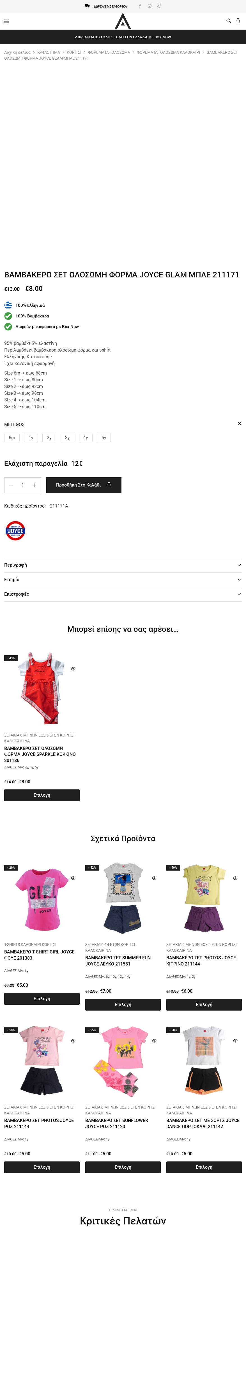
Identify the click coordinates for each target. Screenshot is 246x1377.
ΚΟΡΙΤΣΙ (74, 52)
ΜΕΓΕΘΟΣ (14, 424)
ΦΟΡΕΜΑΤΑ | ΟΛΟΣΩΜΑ (109, 52)
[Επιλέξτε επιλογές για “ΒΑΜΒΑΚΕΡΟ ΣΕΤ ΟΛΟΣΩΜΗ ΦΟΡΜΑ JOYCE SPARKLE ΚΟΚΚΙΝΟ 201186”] (42, 795)
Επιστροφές (123, 594)
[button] (12, 438)
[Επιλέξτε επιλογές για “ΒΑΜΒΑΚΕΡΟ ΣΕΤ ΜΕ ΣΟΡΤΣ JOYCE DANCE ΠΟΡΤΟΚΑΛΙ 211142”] (204, 1167)
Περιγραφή (123, 565)
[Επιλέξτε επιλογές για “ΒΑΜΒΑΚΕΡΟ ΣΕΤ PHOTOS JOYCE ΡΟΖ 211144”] (42, 1167)
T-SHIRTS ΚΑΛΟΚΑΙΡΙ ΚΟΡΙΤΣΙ (30, 944)
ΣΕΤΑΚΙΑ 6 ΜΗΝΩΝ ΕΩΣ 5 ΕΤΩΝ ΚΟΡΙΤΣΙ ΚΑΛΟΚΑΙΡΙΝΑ (39, 738)
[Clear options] (239, 424)
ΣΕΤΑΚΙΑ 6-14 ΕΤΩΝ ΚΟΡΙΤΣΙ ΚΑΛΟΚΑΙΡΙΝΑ (110, 947)
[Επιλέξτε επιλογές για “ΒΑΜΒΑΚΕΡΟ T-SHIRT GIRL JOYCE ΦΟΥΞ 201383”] (42, 999)
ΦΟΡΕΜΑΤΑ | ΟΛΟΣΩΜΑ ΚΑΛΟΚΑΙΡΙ (168, 52)
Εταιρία (123, 579)
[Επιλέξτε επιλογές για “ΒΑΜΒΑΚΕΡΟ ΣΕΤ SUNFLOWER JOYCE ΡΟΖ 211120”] (123, 1167)
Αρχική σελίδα (17, 52)
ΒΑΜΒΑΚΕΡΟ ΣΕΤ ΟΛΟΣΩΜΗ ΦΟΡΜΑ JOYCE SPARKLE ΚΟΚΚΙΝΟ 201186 (40, 754)
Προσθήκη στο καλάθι (85, 485)
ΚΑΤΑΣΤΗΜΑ (48, 52)
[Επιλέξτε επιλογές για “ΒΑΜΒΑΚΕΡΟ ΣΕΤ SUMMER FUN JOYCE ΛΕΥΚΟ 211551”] (123, 1005)
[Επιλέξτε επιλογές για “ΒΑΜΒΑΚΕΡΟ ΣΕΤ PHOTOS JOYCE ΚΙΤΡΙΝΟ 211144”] (204, 1005)
